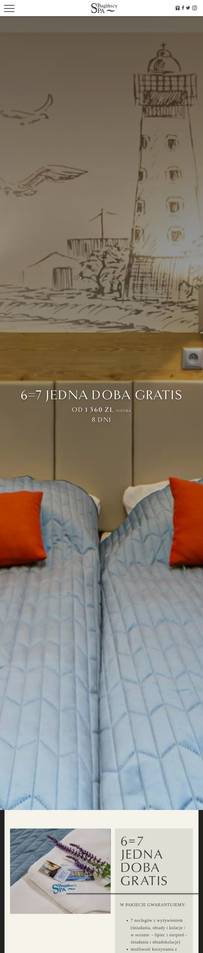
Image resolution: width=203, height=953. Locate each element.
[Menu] (18, 8)
